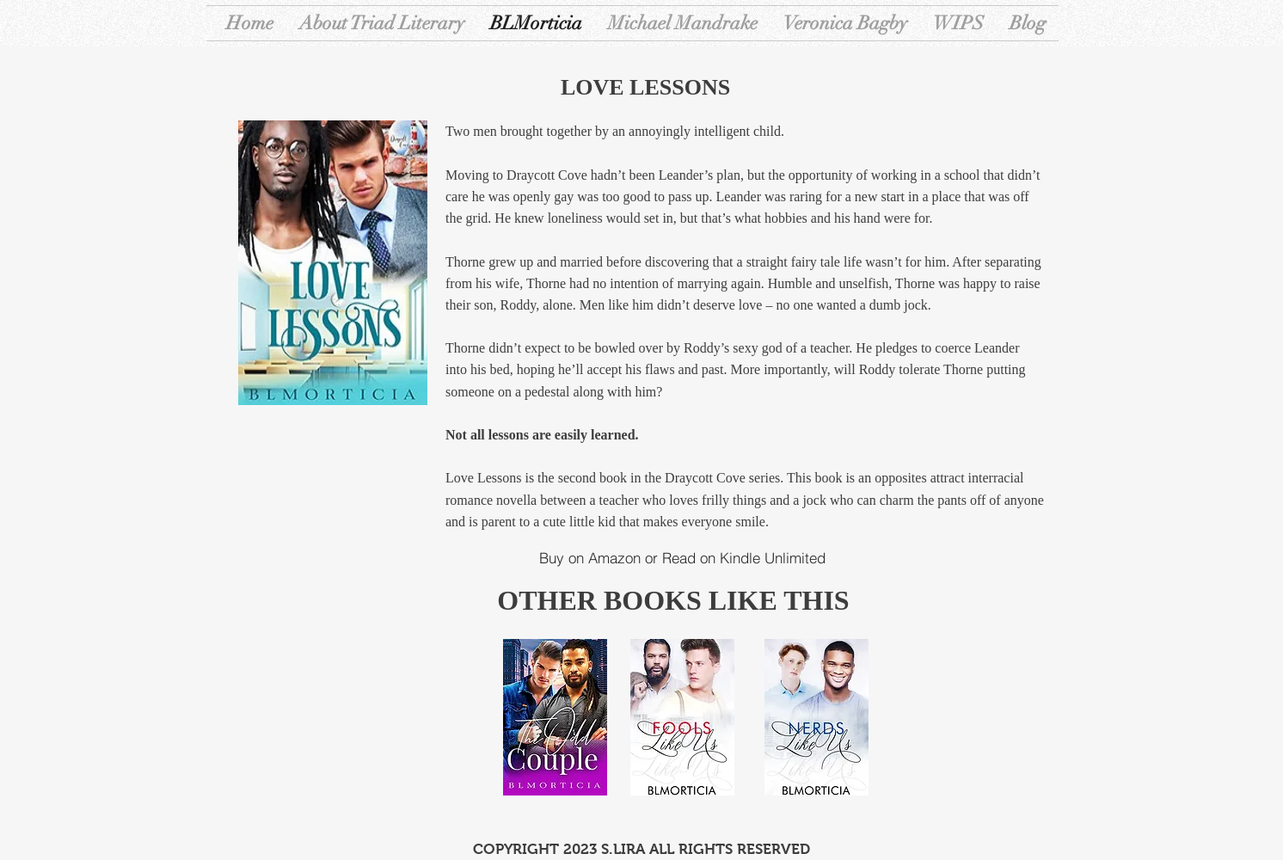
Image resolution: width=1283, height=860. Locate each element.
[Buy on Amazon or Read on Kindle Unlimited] (682, 558)
